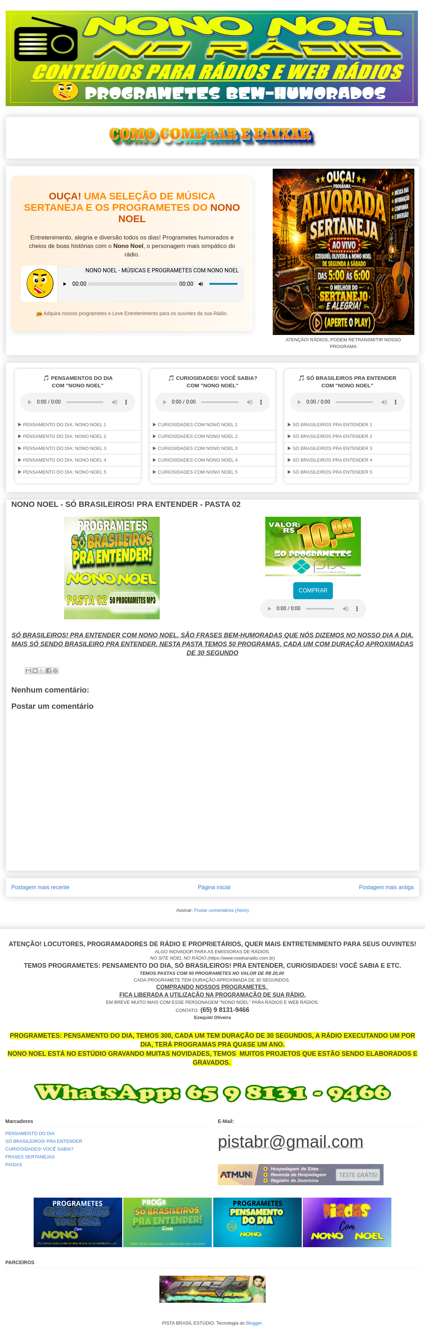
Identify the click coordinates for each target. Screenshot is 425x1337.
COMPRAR (313, 591)
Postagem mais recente (40, 887)
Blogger (254, 1323)
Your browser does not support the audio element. (313, 608)
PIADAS (13, 1164)
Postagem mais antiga (386, 887)
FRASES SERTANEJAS (30, 1156)
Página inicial (214, 887)
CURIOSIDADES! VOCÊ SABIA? (39, 1149)
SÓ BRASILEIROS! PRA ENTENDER (43, 1141)
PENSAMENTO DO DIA (30, 1133)
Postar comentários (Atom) (221, 910)
